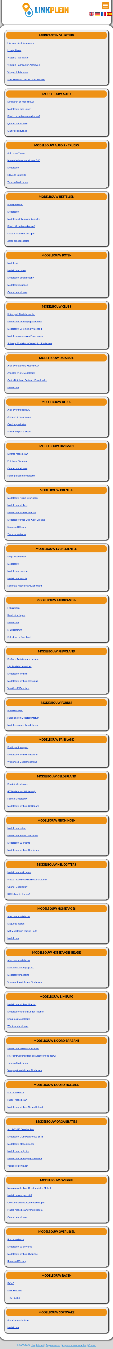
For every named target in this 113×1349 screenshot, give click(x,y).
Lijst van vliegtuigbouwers (21, 43)
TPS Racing (14, 1298)
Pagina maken (53, 1345)
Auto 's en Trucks (16, 153)
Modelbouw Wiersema (19, 843)
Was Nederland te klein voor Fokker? (26, 79)
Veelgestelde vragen (18, 1166)
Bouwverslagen (15, 710)
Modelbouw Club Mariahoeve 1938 (25, 1136)
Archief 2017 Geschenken (21, 1129)
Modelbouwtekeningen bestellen (24, 219)
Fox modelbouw (16, 1092)
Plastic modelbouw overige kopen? (25, 1210)
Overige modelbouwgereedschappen (26, 1202)
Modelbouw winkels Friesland (23, 754)
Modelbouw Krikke (17, 828)
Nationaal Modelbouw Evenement (25, 585)
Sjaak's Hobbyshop (17, 131)
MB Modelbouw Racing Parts (22, 931)
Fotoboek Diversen (17, 461)
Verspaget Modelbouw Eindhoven (25, 982)
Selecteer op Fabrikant (19, 637)
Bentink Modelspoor (18, 784)
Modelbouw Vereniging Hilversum (25, 321)
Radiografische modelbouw (21, 475)
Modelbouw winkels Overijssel (23, 1254)
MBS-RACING (15, 1290)
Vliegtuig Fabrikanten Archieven (24, 65)
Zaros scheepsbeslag (19, 241)
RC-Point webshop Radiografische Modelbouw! (32, 1055)
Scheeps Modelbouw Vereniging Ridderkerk (30, 343)
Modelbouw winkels (17, 505)
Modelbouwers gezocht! (20, 1195)
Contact (92, 1345)
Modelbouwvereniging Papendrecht (26, 336)
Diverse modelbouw (18, 454)
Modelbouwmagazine (18, 975)
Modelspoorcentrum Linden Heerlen (26, 1011)
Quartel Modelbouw (17, 123)
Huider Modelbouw (17, 1100)
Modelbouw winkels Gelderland (23, 806)
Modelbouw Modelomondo (21, 1144)
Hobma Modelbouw (17, 798)
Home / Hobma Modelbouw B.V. (24, 160)
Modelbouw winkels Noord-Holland (25, 1107)
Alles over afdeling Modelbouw (23, 365)
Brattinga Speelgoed (18, 747)
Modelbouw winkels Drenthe (22, 512)
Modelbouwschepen (18, 285)
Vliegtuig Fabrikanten (18, 57)
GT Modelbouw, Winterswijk (22, 791)
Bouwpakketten (15, 204)
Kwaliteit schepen (17, 615)
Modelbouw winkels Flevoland (23, 681)
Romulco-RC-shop (17, 527)
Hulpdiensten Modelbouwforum (23, 718)
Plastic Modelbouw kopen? (21, 226)
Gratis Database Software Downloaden (27, 380)
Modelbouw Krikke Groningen (23, 498)
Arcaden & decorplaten (19, 417)
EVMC (11, 1283)
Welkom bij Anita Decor (19, 431)
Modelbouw (13, 167)
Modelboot (13, 263)
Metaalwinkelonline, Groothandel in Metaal (29, 1188)
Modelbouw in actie (17, 578)
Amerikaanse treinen (18, 1320)
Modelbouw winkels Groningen (23, 850)
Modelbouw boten (17, 270)
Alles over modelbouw (19, 409)
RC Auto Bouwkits (17, 175)
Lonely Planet (15, 50)
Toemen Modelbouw (18, 182)
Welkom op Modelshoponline (22, 762)
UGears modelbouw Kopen (21, 233)
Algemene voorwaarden (74, 1345)
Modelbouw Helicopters (19, 872)
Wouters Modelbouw (18, 1026)
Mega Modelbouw (17, 556)
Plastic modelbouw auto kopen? (24, 116)
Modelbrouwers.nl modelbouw (23, 725)
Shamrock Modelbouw (19, 1019)
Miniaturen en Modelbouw (21, 101)
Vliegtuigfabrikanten (18, 72)
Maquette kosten (16, 923)
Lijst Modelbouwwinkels (20, 666)
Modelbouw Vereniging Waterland (25, 329)
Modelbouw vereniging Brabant (23, 1048)
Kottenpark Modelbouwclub (21, 314)
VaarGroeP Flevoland (19, 688)
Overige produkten (17, 424)
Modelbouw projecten (19, 1151)
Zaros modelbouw (17, 534)
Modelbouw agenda (18, 571)
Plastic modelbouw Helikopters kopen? (27, 879)
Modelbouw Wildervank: (20, 1246)
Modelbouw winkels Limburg (22, 1004)
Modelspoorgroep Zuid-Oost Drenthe (26, 520)
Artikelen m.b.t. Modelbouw (21, 373)
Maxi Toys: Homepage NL (21, 967)
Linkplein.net (37, 1345)
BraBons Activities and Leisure (23, 659)
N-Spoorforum (15, 630)
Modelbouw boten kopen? (21, 277)
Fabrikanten (14, 608)
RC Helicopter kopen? (19, 894)
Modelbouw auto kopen (19, 109)
